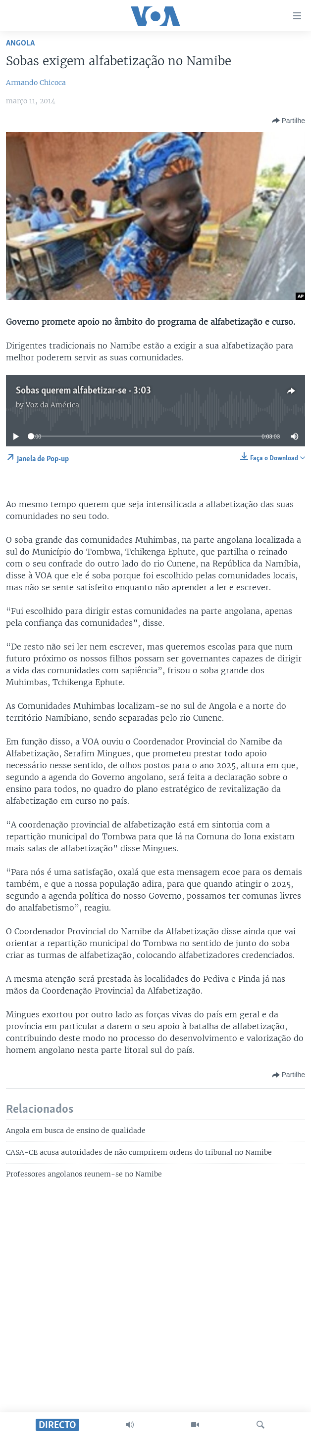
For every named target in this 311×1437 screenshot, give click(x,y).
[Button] (288, 121)
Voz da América (52, 404)
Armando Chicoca (36, 82)
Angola (20, 43)
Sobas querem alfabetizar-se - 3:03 (83, 391)
